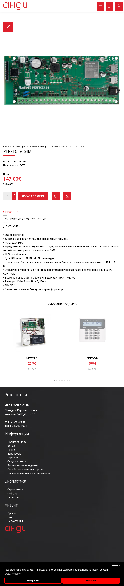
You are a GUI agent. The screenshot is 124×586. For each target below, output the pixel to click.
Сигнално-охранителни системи (25, 147)
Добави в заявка (33, 196)
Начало (6, 147)
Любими (56, 196)
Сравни (67, 196)
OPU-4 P (32, 357)
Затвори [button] (115, 565)
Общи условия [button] (13, 573)
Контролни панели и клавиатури (55, 147)
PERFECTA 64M (77, 147)
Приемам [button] (91, 581)
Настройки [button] (33, 581)
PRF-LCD (92, 357)
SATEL (23, 165)
